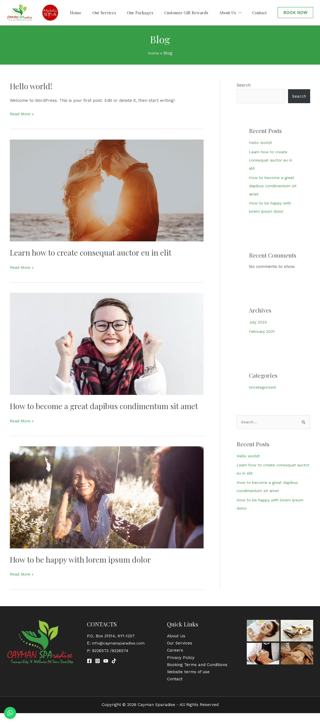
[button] (295, 12)
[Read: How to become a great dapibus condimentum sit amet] (107, 343)
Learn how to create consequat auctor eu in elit (95, 252)
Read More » (22, 113)
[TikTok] (113, 671)
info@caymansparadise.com (120, 653)
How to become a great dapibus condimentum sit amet (98, 410)
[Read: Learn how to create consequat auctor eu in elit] (107, 189)
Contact (262, 12)
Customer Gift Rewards (200, 12)
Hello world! (32, 85)
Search (244, 85)
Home (105, 12)
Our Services (129, 12)
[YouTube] (105, 671)
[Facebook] (89, 671)
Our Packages (159, 12)
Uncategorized (263, 387)
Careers (175, 660)
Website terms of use (188, 681)
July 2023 (258, 322)
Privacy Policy (181, 667)
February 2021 (263, 331)
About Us (235, 12)
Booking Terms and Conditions (197, 674)
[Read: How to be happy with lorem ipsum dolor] (107, 507)
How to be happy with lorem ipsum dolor (83, 569)
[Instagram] (97, 671)
